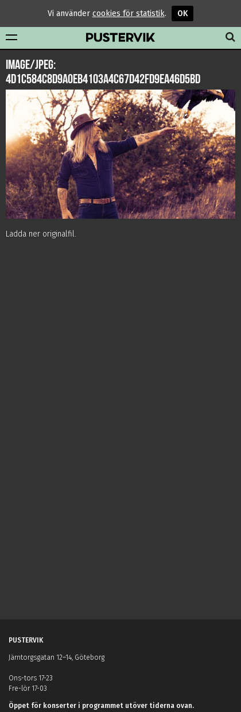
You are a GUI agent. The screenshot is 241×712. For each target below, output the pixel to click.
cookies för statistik (128, 13)
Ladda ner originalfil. (41, 234)
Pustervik (120, 38)
